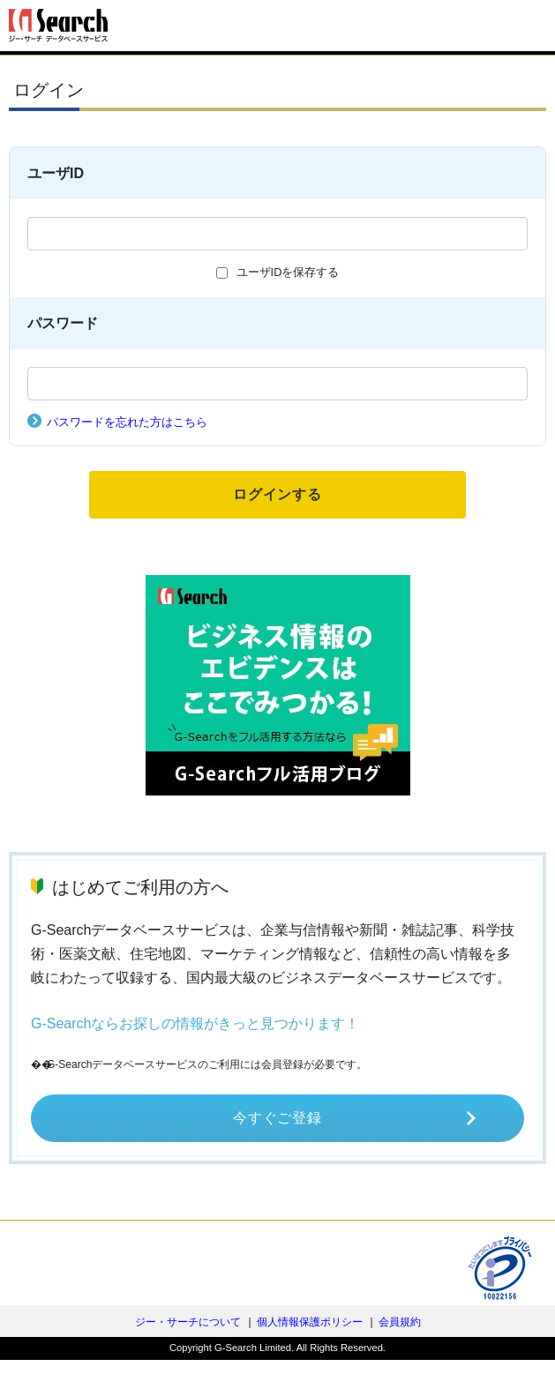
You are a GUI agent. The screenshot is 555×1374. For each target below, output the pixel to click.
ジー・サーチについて (188, 1322)
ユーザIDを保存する (288, 272)
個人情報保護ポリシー (310, 1322)
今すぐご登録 (277, 1117)
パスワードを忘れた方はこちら (127, 422)
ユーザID (55, 173)
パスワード (62, 323)
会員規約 (400, 1322)
